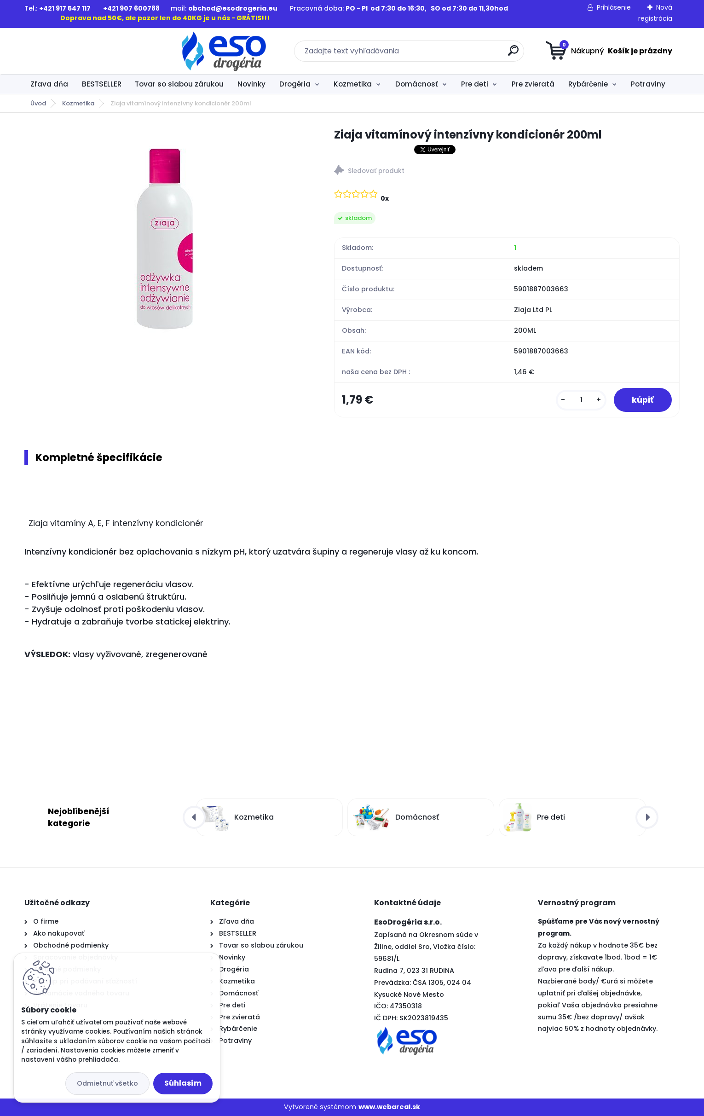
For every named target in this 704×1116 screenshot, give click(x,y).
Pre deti (474, 84)
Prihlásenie (614, 7)
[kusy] (580, 400)
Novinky (251, 84)
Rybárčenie (588, 84)
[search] (442, 54)
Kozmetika (353, 84)
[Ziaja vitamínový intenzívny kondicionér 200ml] (164, 238)
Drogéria (295, 84)
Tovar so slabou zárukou (179, 84)
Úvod (38, 103)
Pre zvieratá (533, 84)
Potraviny (648, 84)
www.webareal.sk (389, 1107)
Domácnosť (416, 84)
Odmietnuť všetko (107, 1083)
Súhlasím (183, 1083)
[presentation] (194, 817)
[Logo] (80, 51)
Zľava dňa (49, 84)
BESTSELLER (101, 84)
